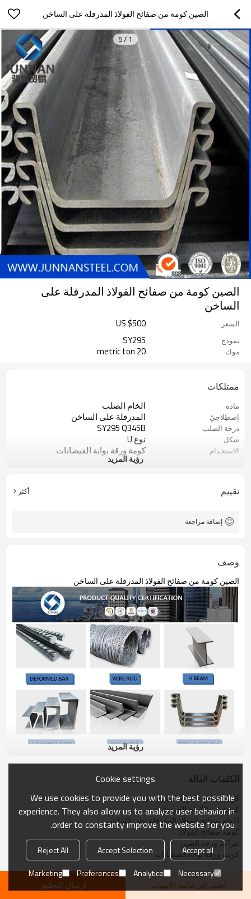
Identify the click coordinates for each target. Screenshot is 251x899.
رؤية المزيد (125, 459)
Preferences (101, 873)
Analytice (152, 873)
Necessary (199, 873)
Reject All (53, 850)
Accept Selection (125, 850)
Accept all (197, 850)
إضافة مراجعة (203, 521)
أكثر (24, 491)
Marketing (49, 873)
